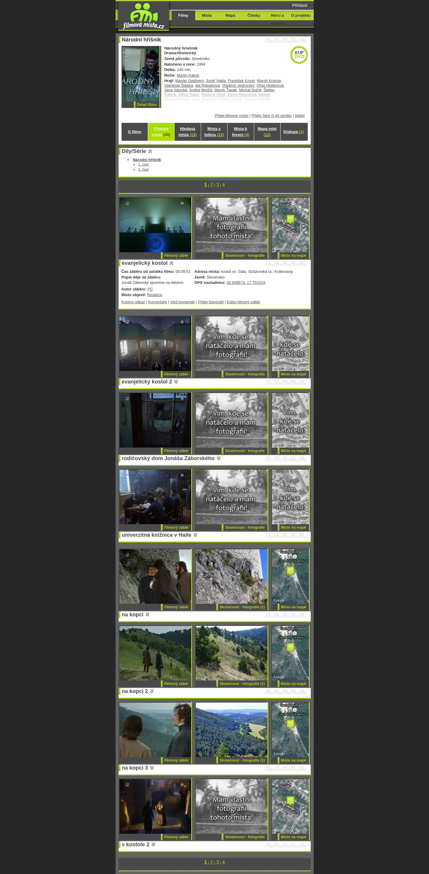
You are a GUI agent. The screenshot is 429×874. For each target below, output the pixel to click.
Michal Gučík (250, 90)
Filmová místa (161, 131)
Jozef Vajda (216, 80)
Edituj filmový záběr (243, 302)
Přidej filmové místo (231, 115)
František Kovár (241, 80)
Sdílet (299, 115)
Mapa (230, 15)
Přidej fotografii (211, 302)
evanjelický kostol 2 (147, 382)
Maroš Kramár (269, 80)
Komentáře (157, 302)
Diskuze (293, 131)
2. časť (143, 169)
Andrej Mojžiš (200, 90)
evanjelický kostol (145, 263)
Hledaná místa (187, 131)
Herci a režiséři (277, 19)
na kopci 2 (135, 691)
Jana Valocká (175, 90)
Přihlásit (299, 5)
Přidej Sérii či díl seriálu (271, 115)
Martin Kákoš (188, 75)
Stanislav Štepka (178, 85)
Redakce (154, 295)
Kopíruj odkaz (133, 302)
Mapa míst (267, 131)
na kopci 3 (135, 768)
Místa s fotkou (214, 131)
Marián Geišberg (189, 80)
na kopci (133, 615)
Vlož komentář (182, 302)
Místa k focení (240, 131)
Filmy (183, 15)
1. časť (143, 164)
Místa (207, 15)
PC (150, 289)
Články (254, 15)
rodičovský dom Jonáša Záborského (168, 458)
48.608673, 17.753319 (245, 282)
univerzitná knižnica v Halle (157, 535)
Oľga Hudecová (270, 85)
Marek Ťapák (225, 90)
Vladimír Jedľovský (238, 85)
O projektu (301, 15)
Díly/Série (134, 151)
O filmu (134, 131)
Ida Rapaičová (207, 85)
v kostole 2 (136, 844)
